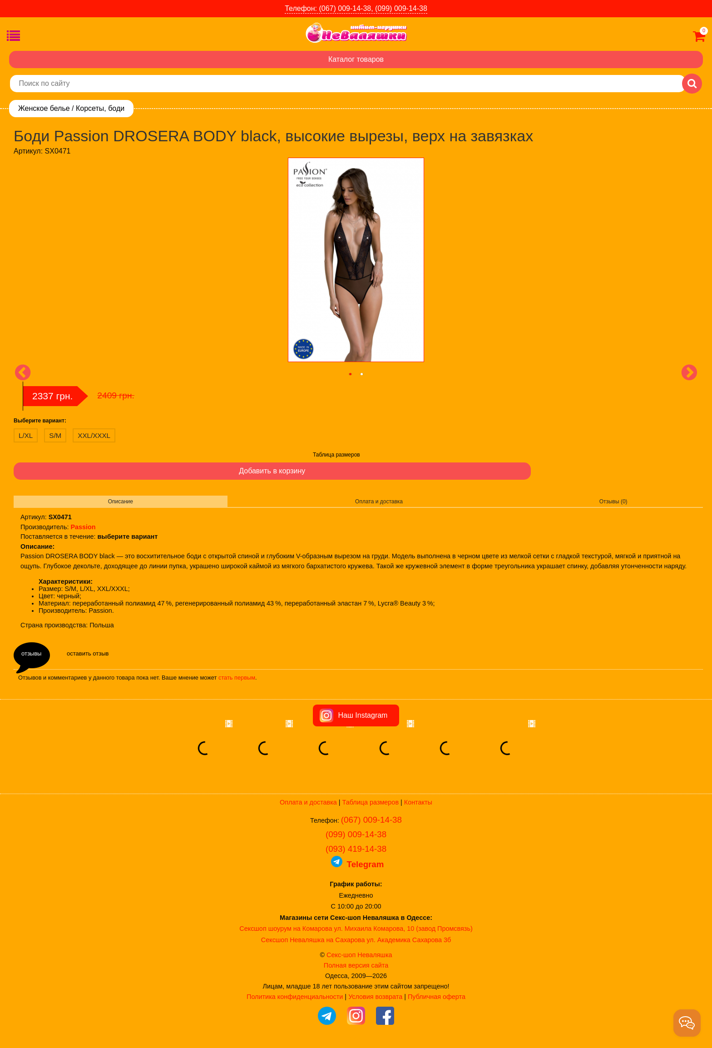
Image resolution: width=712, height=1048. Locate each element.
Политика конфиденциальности (295, 996)
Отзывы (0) (613, 501)
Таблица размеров (336, 455)
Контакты (418, 802)
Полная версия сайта (356, 965)
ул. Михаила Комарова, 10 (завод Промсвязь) (403, 928)
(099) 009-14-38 (356, 834)
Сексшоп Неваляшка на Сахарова (313, 940)
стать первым (236, 677)
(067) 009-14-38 (371, 819)
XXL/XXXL (94, 435)
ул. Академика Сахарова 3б (408, 940)
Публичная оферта (436, 996)
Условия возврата (375, 996)
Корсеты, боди (100, 108)
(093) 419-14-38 (356, 849)
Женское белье (44, 108)
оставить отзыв (88, 653)
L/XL (26, 435)
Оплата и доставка (379, 501)
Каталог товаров (356, 59)
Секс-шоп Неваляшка (359, 955)
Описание (120, 501)
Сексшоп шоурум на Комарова (285, 928)
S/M (55, 435)
